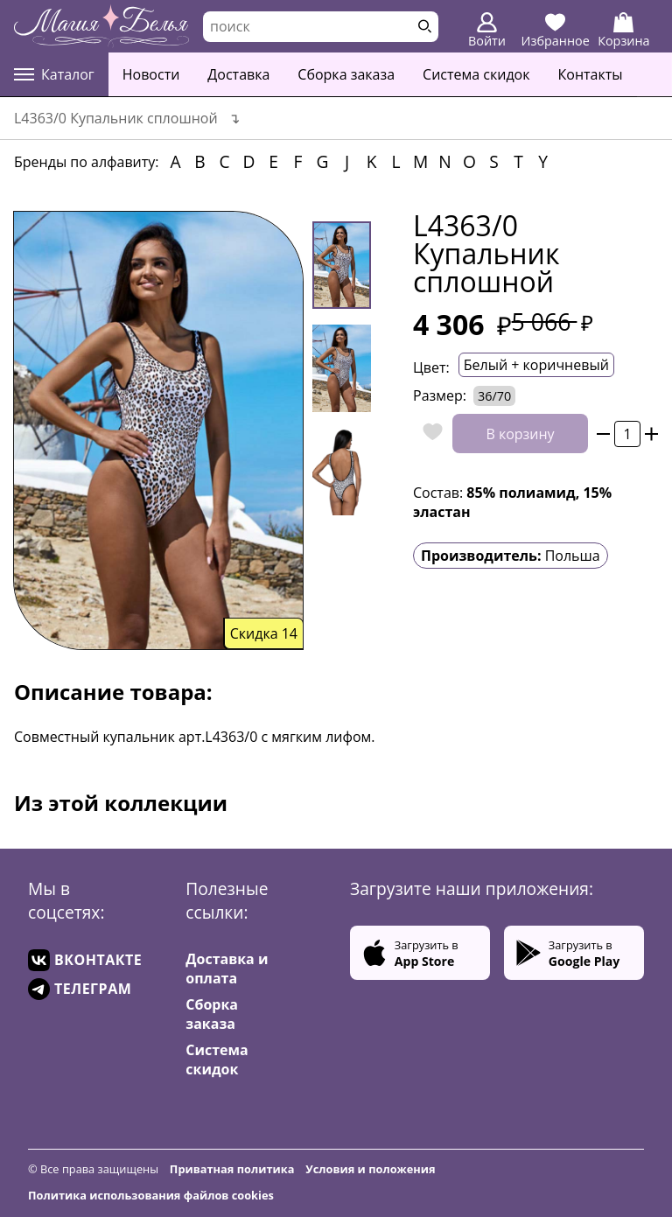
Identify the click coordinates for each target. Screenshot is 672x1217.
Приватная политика (232, 1169)
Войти (487, 30)
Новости (151, 74)
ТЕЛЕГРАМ (79, 989)
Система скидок (476, 74)
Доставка (238, 74)
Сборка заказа (346, 74)
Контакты (590, 74)
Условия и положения (370, 1169)
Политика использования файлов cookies (151, 1195)
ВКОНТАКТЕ (85, 960)
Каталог (54, 74)
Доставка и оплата (227, 968)
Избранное (556, 30)
